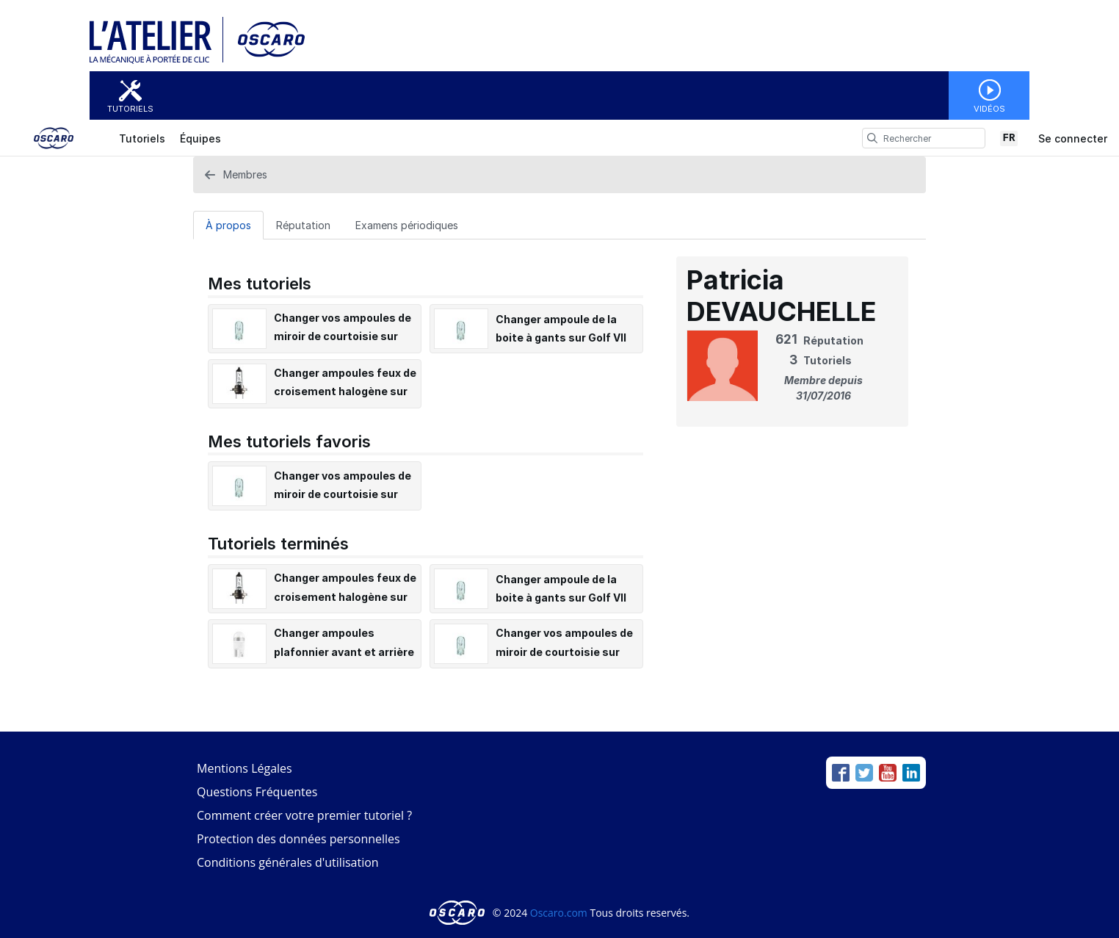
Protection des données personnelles (298, 839)
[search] (872, 138)
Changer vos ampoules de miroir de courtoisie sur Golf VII (342, 336)
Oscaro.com (558, 913)
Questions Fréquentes (257, 792)
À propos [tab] (228, 225)
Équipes (200, 138)
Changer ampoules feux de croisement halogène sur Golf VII (345, 391)
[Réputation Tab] (303, 225)
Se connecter (1072, 138)
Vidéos (989, 109)
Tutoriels (130, 109)
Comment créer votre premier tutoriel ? (304, 815)
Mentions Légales (244, 768)
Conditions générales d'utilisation (288, 862)
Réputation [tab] (303, 225)
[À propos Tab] (228, 225)
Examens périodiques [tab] (406, 225)
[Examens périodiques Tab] (407, 225)
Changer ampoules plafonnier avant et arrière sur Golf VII (344, 651)
